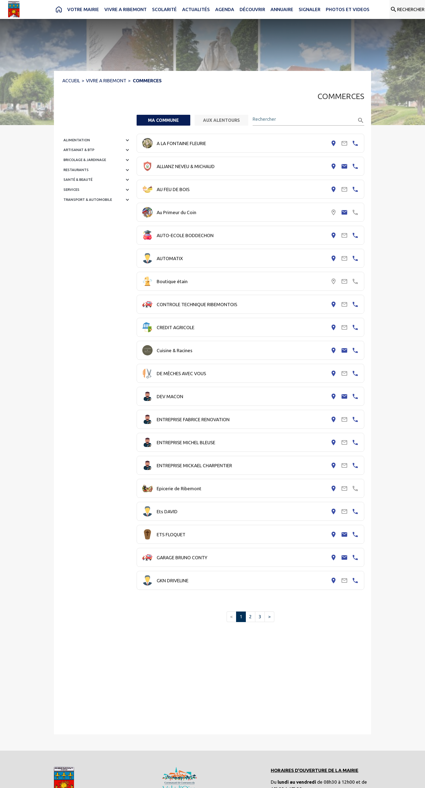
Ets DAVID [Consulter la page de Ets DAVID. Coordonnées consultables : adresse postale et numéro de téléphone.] (167, 511)
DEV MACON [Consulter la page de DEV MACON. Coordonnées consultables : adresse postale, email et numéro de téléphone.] (170, 396)
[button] (97, 140)
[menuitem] (59, 9)
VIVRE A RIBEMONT (106, 80)
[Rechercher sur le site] (407, 9)
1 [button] (241, 616)
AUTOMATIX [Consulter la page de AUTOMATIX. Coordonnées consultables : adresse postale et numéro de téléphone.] (170, 258)
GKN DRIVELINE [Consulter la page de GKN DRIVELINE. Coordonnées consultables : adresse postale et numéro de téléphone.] (172, 580)
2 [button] (250, 616)
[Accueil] (14, 9)
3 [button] (260, 616)
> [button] (269, 616)
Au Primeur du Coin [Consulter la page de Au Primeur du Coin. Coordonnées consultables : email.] (176, 212)
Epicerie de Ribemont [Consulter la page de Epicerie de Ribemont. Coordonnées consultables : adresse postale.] (179, 488)
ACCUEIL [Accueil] (71, 80)
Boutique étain (172, 281)
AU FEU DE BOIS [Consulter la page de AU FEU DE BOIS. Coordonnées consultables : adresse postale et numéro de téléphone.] (173, 189)
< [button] (231, 616)
